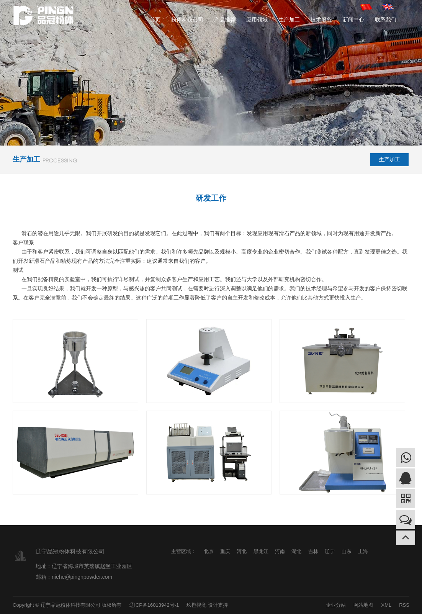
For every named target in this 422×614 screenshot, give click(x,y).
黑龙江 (261, 551)
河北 (242, 551)
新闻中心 (353, 19)
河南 (280, 551)
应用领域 (257, 19)
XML (386, 605)
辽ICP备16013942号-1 (154, 605)
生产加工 (289, 19)
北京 (209, 551)
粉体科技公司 (187, 19)
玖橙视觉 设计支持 (207, 605)
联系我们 (385, 19)
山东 (347, 551)
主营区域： (183, 551)
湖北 (296, 551)
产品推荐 (225, 19)
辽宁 (330, 551)
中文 (366, 7)
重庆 (225, 551)
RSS (404, 605)
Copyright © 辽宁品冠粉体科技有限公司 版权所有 (67, 605)
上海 (363, 551)
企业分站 (336, 605)
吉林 (313, 551)
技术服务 (321, 19)
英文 (388, 7)
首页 (155, 19)
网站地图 (363, 605)
